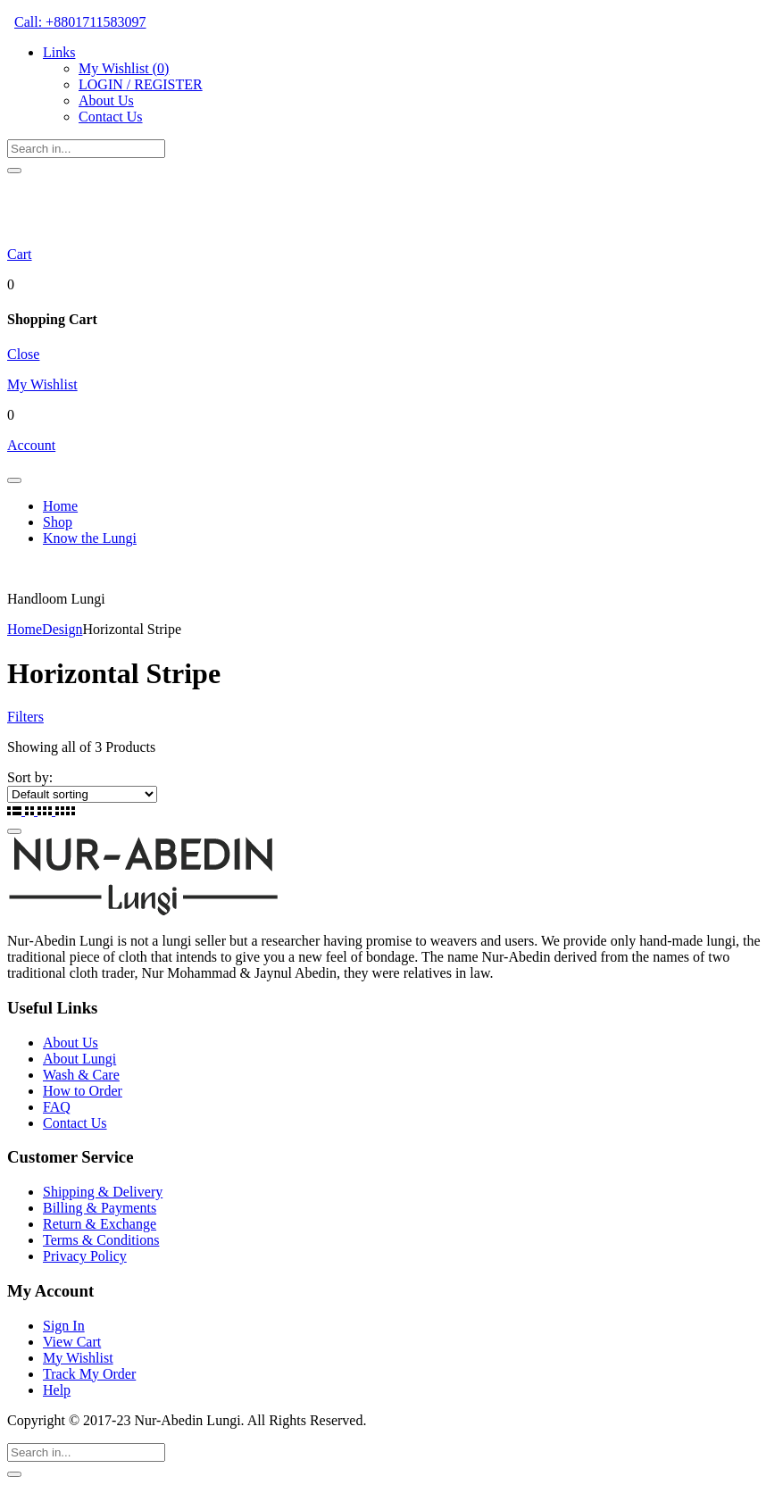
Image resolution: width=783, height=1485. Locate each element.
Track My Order (89, 1373)
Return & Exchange (99, 1223)
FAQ (57, 1106)
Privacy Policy (85, 1256)
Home (60, 505)
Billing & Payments (99, 1207)
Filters (25, 716)
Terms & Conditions (101, 1239)
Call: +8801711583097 (80, 21)
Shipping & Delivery (102, 1191)
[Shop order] (82, 794)
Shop (57, 522)
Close (23, 354)
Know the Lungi (90, 538)
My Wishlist (124, 68)
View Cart (72, 1341)
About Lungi (79, 1058)
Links (59, 52)
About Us (106, 100)
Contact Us (111, 116)
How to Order (82, 1090)
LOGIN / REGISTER (141, 84)
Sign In (64, 1325)
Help (57, 1389)
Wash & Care (81, 1074)
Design (62, 629)
